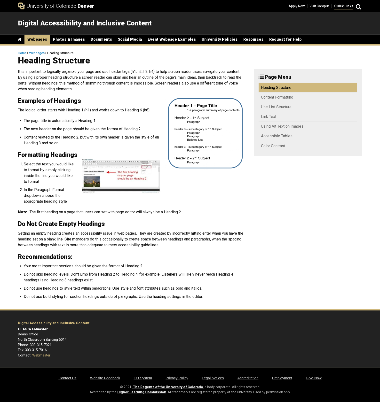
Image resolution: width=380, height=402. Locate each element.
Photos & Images (69, 39)
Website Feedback (105, 378)
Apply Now (297, 6)
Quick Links (343, 6)
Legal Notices (213, 378)
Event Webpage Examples (172, 39)
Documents (101, 39)
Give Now (314, 378)
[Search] (357, 6)
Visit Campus (319, 6)
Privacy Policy (177, 378)
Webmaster (41, 355)
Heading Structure (276, 87)
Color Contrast (273, 146)
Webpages (37, 39)
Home (22, 53)
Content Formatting (277, 97)
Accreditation (248, 378)
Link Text (268, 116)
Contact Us (67, 378)
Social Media (130, 39)
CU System (143, 378)
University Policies (220, 39)
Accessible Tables (277, 136)
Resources (253, 39)
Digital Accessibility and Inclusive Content (53, 323)
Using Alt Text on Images (282, 126)
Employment (282, 378)
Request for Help (285, 39)
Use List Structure (276, 107)
